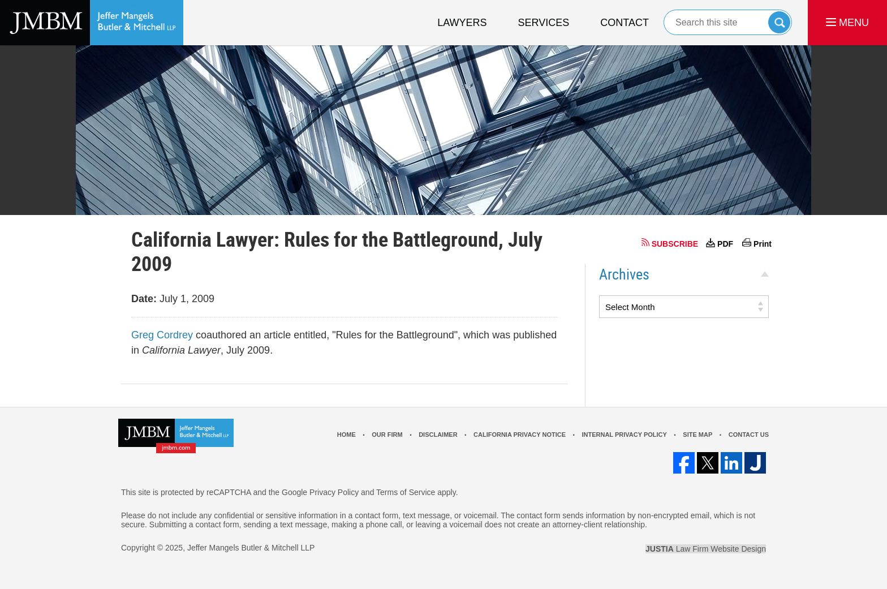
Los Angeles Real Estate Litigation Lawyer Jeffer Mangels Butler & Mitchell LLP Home (91, 22)
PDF (725, 243)
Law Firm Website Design (705, 548)
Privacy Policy (334, 492)
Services (544, 22)
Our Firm (387, 434)
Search (779, 22)
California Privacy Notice (519, 434)
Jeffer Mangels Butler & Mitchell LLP (251, 547)
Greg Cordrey (162, 335)
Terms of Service (405, 492)
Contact (624, 22)
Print (762, 243)
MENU (847, 22)
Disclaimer (438, 434)
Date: (144, 298)
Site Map (697, 434)
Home (346, 434)
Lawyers (461, 22)
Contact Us (749, 434)
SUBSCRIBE (675, 243)
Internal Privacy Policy (624, 434)
